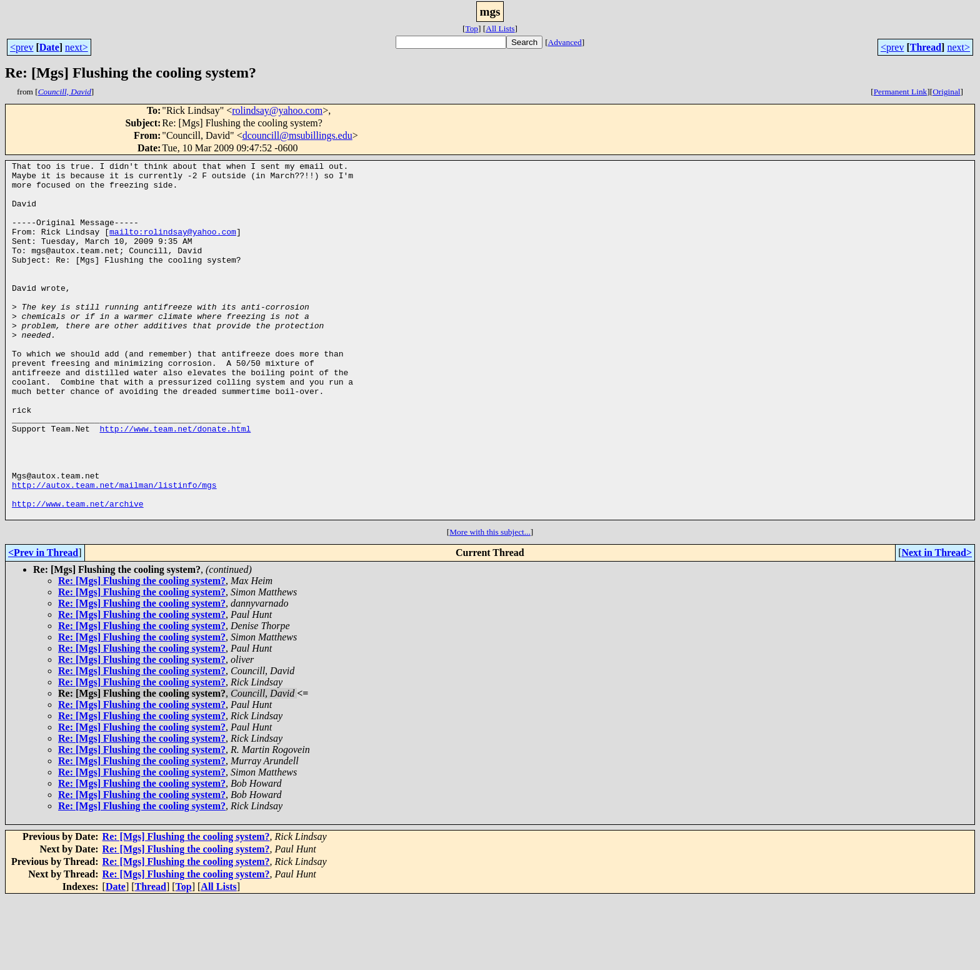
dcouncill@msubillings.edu (297, 135)
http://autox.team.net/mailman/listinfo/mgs (114, 550)
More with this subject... (490, 603)
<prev (21, 47)
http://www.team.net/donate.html (175, 482)
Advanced (565, 42)
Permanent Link (901, 91)
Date (49, 47)
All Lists (500, 28)
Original (946, 91)
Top (471, 28)
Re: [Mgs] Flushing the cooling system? (142, 652)
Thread (925, 47)
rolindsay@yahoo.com (277, 110)
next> (76, 47)
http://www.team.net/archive (78, 572)
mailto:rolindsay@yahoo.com (172, 246)
